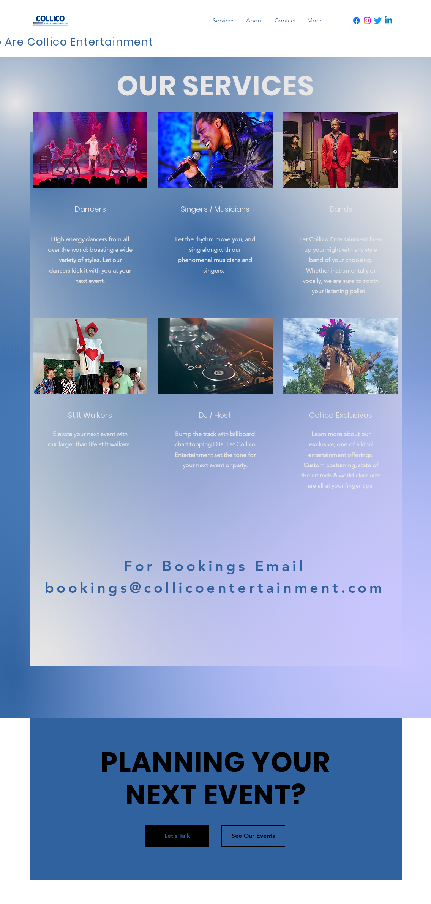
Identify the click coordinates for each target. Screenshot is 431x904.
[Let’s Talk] (177, 836)
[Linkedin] (388, 20)
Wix (294, 892)
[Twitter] (377, 20)
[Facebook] (356, 20)
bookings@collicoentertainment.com (215, 587)
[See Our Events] (253, 836)
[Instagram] (367, 20)
